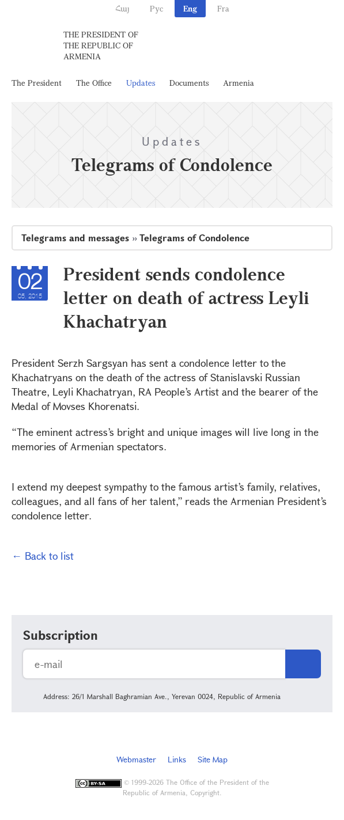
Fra (223, 8)
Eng (190, 8)
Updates (140, 82)
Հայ (122, 8)
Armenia (238, 82)
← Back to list (43, 556)
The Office (94, 82)
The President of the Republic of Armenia (100, 45)
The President (37, 82)
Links (177, 759)
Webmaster (136, 759)
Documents (189, 82)
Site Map (213, 759)
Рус (156, 8)
